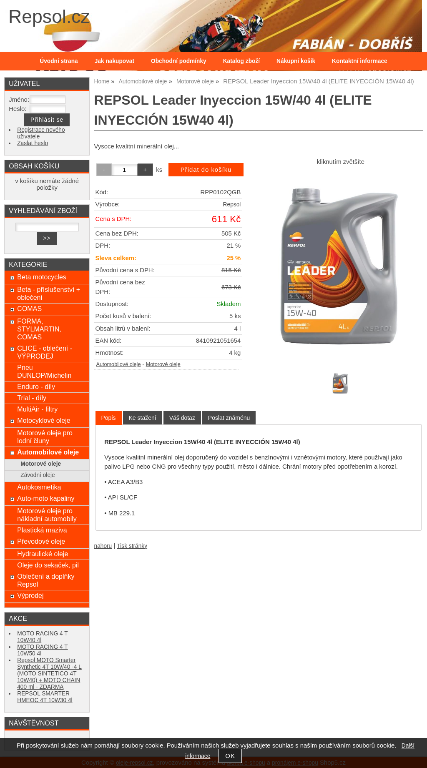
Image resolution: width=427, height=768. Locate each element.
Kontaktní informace (359, 61)
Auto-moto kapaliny (45, 498)
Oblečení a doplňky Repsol (45, 580)
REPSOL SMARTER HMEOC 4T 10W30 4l (44, 696)
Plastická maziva (42, 530)
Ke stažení (142, 417)
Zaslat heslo (32, 143)
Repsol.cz (49, 16)
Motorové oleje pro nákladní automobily (46, 514)
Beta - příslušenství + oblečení (48, 293)
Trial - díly (31, 398)
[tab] (108, 418)
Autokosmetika (39, 487)
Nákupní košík (295, 61)
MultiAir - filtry (37, 409)
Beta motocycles (41, 277)
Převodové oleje (41, 541)
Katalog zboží (241, 61)
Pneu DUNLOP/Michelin (44, 371)
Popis (108, 417)
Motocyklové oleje (43, 420)
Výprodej (30, 595)
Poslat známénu (229, 417)
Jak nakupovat (114, 61)
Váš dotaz (182, 417)
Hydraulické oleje (42, 553)
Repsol (232, 204)
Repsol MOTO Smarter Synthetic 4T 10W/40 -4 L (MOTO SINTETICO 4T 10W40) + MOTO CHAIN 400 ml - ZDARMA (49, 673)
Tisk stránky (132, 546)
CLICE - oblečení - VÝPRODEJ (44, 352)
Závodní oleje (37, 475)
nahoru (103, 546)
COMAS (29, 308)
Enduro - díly (36, 386)
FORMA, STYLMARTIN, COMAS (39, 329)
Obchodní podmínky (178, 61)
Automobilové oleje (118, 364)
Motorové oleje (163, 364)
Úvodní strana (59, 61)
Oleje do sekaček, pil (48, 565)
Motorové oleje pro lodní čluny (45, 436)
